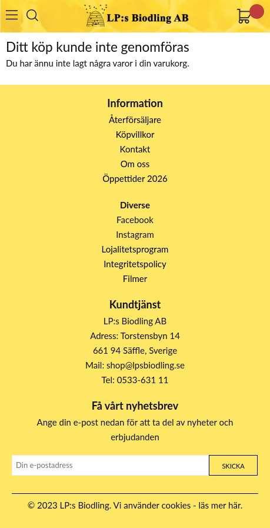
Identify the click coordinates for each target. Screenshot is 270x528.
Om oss (135, 163)
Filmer (135, 278)
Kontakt (135, 149)
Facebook (135, 219)
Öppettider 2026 (135, 178)
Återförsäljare (135, 119)
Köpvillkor (135, 134)
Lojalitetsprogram (135, 249)
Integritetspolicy (135, 263)
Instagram (135, 234)
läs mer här (220, 505)
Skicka (233, 466)
